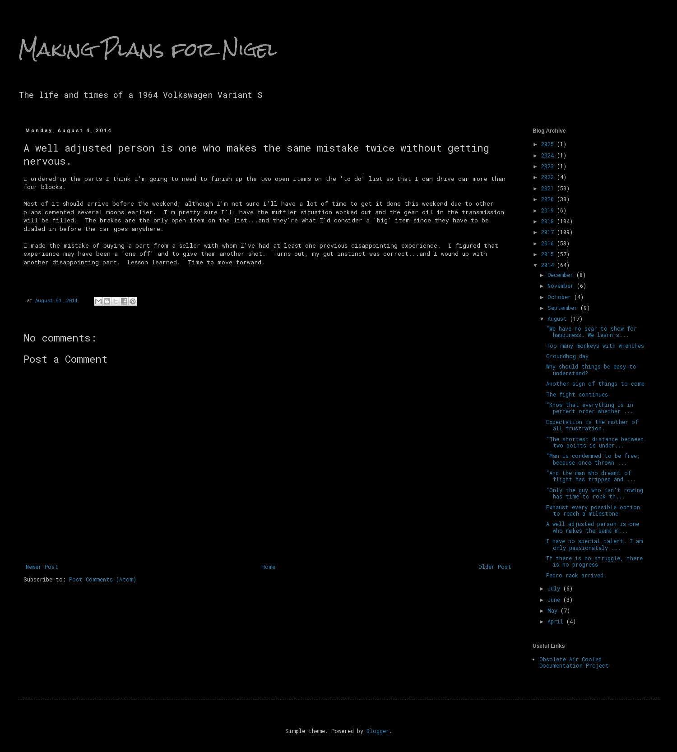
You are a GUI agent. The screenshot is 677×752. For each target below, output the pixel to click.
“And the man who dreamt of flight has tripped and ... (591, 476)
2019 (549, 210)
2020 (549, 199)
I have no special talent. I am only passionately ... (594, 544)
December (561, 274)
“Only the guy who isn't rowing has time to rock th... (594, 493)
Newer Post (42, 566)
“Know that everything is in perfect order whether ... (589, 408)
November (562, 285)
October (560, 296)
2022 (549, 176)
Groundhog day (567, 356)
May (554, 610)
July (555, 588)
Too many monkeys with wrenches (595, 345)
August (558, 318)
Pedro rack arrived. (576, 575)
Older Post (494, 566)
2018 (549, 221)
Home (268, 566)
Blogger (377, 730)
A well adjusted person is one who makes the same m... (592, 527)
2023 (549, 166)
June (555, 599)
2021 (549, 188)
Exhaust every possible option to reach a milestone (593, 510)
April (556, 621)
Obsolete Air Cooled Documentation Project (574, 662)
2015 (549, 254)
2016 (549, 243)
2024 (549, 155)
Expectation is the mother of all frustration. (592, 425)
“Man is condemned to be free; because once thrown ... (593, 459)
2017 (549, 231)
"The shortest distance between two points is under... (595, 442)
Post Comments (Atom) (102, 579)
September (563, 307)
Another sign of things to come (595, 383)
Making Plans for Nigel (147, 49)
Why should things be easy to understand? (591, 369)
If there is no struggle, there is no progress (594, 561)
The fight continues (577, 394)
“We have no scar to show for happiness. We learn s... (591, 331)
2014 (549, 264)
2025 (549, 144)
